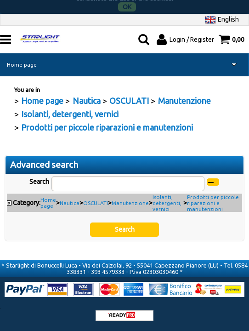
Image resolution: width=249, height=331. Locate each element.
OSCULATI (95, 199)
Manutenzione (130, 199)
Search (39, 177)
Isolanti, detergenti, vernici (167, 199)
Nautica (69, 199)
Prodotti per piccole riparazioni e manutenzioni (213, 199)
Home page (22, 60)
